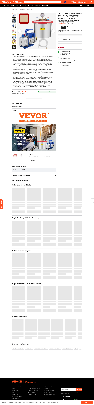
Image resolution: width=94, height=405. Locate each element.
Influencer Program (32, 394)
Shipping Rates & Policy (17, 396)
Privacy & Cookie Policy (65, 393)
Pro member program (33, 390)
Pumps (16, 9)
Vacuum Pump (29, 9)
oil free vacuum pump (18, 348)
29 (21, 93)
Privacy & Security (48, 392)
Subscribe (79, 389)
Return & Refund (15, 390)
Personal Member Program (34, 388)
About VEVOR (47, 388)
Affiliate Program (31, 392)
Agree (86, 402)
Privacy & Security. (54, 402)
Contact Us (14, 388)
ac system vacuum (67, 348)
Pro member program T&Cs (50, 394)
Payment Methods (16, 398)
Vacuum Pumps (22, 9)
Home (13, 9)
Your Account (15, 394)
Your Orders (14, 392)
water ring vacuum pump (40, 348)
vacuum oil (29, 348)
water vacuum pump (54, 348)
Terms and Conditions (49, 390)
